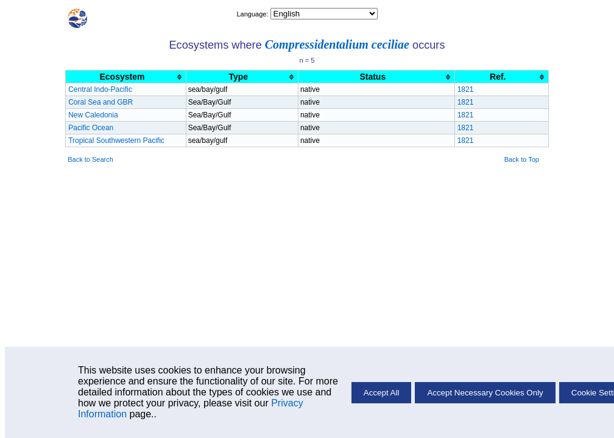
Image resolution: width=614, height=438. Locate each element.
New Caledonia (93, 115)
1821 (465, 89)
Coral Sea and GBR (100, 102)
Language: (253, 14)
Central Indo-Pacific (100, 89)
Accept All (382, 392)
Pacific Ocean (90, 127)
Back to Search (90, 159)
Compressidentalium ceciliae (337, 44)
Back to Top (521, 159)
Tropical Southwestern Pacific (116, 140)
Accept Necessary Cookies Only (485, 392)
